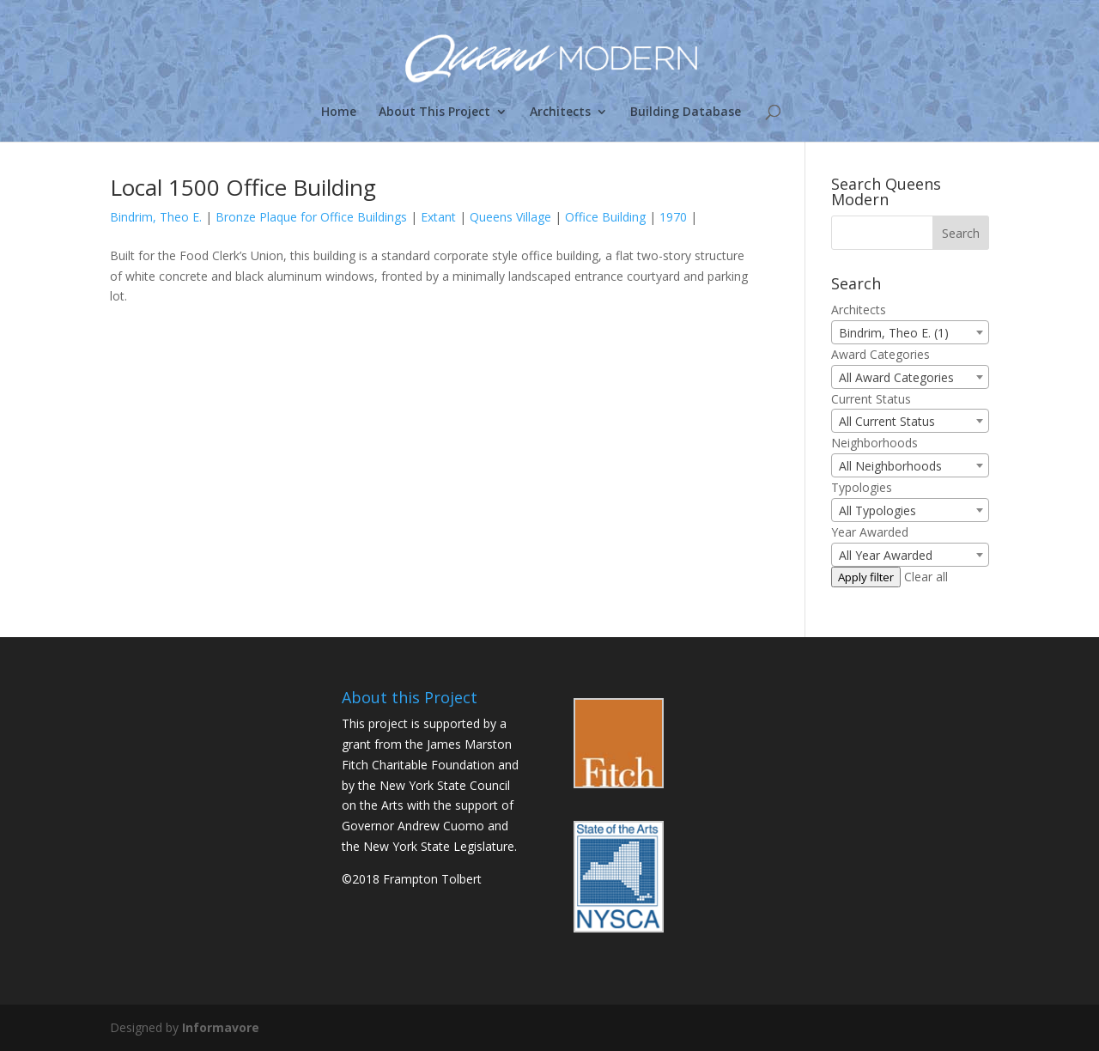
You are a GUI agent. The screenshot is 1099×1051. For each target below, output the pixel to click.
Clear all (926, 576)
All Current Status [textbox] (887, 421)
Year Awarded (869, 532)
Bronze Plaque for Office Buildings (311, 217)
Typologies (861, 487)
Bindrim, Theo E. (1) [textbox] (894, 333)
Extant (438, 217)
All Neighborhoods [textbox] (890, 466)
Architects (560, 112)
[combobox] (910, 332)
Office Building (605, 217)
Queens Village (510, 217)
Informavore (220, 1027)
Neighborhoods (874, 442)
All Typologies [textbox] (877, 510)
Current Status (871, 399)
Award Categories (880, 354)
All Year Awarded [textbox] (885, 555)
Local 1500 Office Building (243, 187)
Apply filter (866, 577)
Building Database (685, 112)
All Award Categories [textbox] (896, 377)
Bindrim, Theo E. (156, 217)
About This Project (434, 112)
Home (338, 112)
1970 (673, 217)
